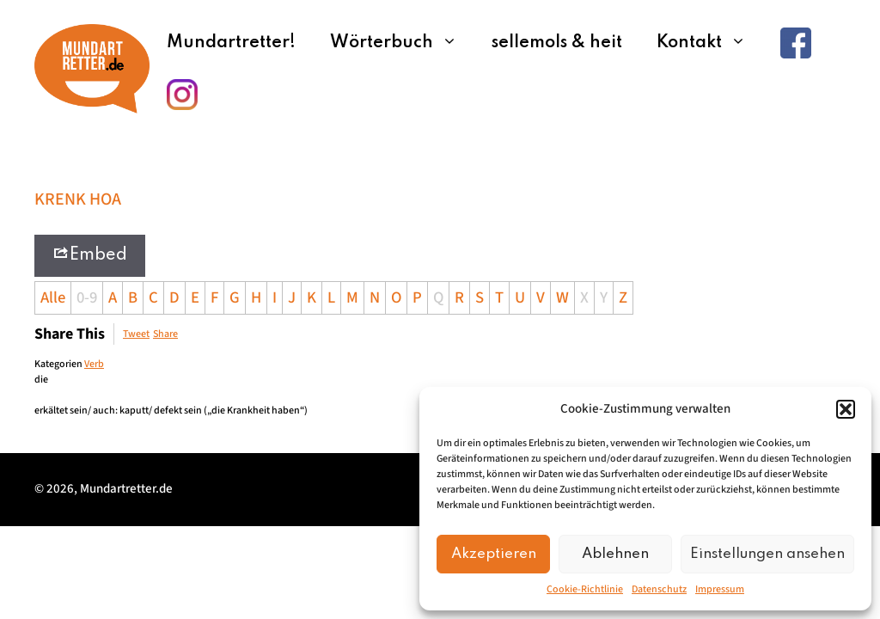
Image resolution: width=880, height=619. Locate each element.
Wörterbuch (402, 43)
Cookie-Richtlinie (585, 589)
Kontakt (710, 43)
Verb (94, 364)
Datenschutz (659, 589)
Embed (89, 254)
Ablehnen (615, 554)
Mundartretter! (231, 43)
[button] (845, 409)
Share (165, 334)
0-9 (86, 297)
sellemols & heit (557, 43)
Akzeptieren (493, 554)
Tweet (136, 334)
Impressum (719, 589)
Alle (52, 297)
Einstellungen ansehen (767, 554)
